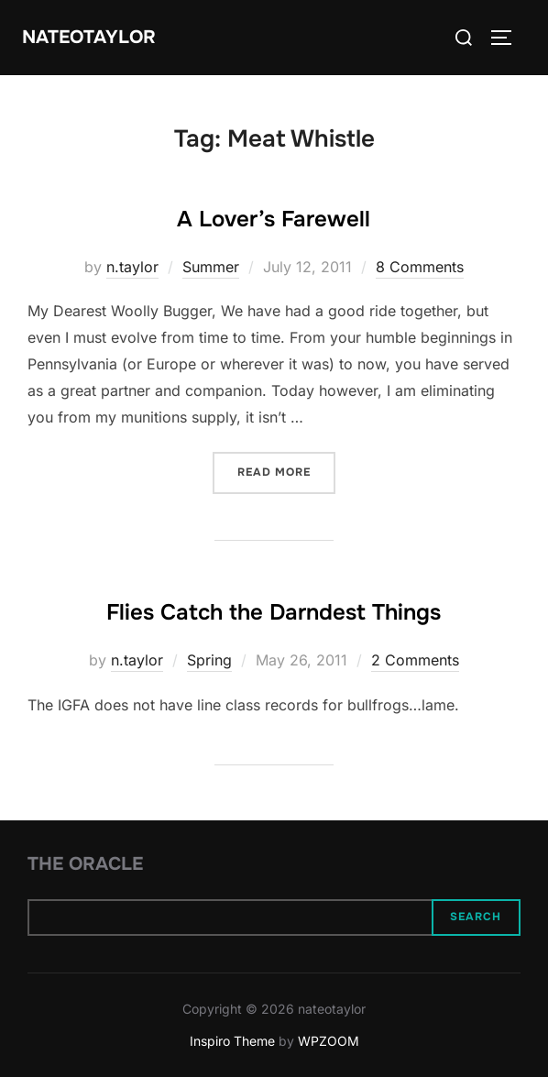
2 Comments (415, 660)
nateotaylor (89, 37)
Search (475, 916)
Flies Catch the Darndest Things (273, 612)
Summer (210, 267)
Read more (286, 470)
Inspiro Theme (232, 1041)
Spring (209, 660)
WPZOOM (328, 1041)
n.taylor (132, 267)
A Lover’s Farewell (273, 219)
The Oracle (85, 863)
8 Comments (420, 267)
